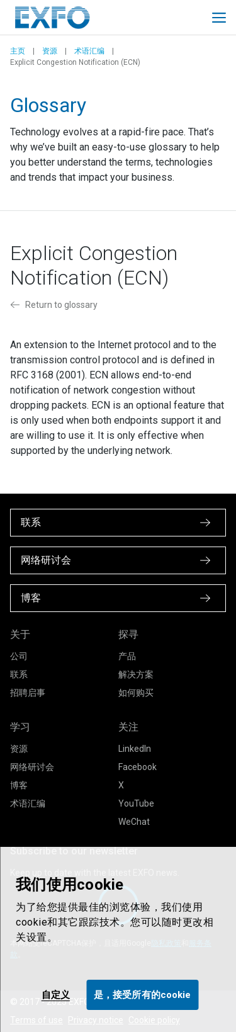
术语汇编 (89, 51)
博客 (19, 785)
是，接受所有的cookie (142, 995)
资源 (49, 51)
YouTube (136, 803)
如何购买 (136, 693)
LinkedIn (134, 749)
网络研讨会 (32, 767)
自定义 (56, 995)
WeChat (134, 822)
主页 (17, 51)
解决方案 (136, 674)
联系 (19, 674)
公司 (19, 656)
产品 (127, 656)
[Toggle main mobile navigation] (219, 17)
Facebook (137, 767)
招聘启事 (27, 693)
